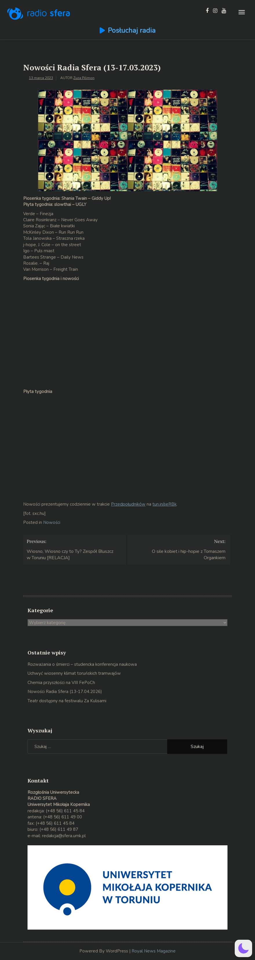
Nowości (51, 522)
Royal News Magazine (154, 951)
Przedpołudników (128, 504)
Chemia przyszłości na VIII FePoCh (61, 682)
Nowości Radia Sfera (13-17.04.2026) (65, 691)
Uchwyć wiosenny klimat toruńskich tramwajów (74, 673)
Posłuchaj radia (132, 30)
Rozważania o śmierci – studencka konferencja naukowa (82, 664)
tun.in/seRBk (164, 504)
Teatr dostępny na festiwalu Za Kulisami (67, 701)
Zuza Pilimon (83, 78)
